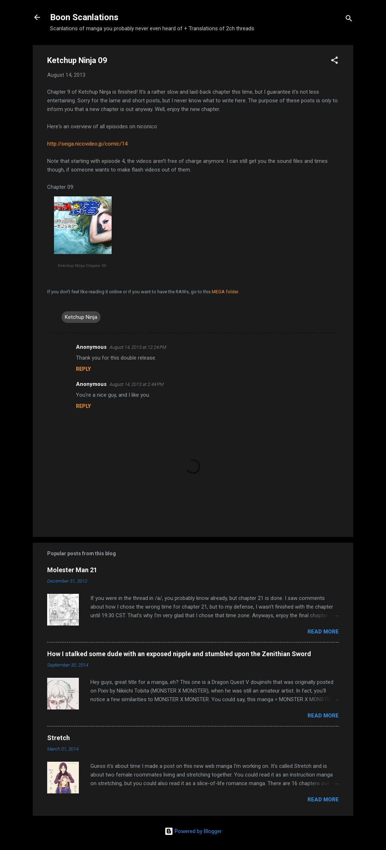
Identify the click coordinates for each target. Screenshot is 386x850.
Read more (323, 631)
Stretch (58, 738)
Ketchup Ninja (81, 317)
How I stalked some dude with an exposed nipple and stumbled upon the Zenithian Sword (179, 654)
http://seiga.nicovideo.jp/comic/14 (87, 144)
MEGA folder (225, 291)
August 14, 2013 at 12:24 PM (137, 347)
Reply (83, 369)
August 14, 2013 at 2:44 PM (136, 384)
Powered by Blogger (193, 831)
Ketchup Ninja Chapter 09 (82, 265)
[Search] (349, 20)
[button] (334, 61)
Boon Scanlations (84, 17)
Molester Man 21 (72, 570)
